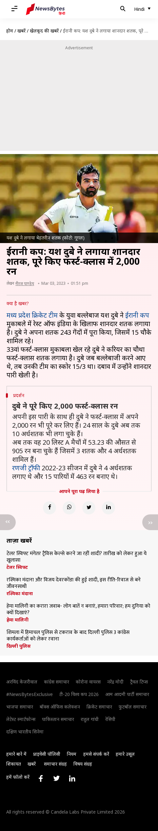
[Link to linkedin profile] (72, 778)
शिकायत (13, 764)
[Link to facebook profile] (41, 778)
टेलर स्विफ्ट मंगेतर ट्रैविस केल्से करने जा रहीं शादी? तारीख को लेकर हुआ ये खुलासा (77, 557)
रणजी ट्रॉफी (26, 467)
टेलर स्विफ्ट (17, 567)
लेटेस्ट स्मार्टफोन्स (20, 719)
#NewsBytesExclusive (29, 694)
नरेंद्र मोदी (115, 682)
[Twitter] (88, 507)
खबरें (21, 31)
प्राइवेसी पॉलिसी (46, 754)
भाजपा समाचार (19, 707)
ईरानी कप (137, 315)
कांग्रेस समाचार (56, 682)
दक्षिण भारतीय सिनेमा (25, 732)
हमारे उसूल (125, 754)
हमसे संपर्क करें (96, 754)
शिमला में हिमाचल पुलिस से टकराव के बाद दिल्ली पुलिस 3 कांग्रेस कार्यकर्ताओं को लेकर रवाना (68, 635)
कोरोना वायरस (88, 682)
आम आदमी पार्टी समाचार (127, 694)
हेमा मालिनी (18, 620)
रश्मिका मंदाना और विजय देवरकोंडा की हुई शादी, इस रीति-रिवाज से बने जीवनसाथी (74, 583)
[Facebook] (49, 507)
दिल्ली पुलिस (18, 646)
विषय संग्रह (82, 764)
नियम (71, 754)
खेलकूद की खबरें (44, 31)
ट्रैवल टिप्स (139, 682)
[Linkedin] (108, 507)
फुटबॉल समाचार (133, 707)
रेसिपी (110, 719)
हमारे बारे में (16, 754)
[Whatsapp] (69, 507)
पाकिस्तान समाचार (58, 719)
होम (9, 31)
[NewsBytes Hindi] (45, 9)
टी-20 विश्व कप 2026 (79, 694)
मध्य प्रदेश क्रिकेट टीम (32, 315)
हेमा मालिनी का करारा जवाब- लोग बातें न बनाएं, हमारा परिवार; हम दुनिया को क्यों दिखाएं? (78, 609)
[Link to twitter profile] (56, 778)
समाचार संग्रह (55, 764)
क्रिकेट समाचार (99, 707)
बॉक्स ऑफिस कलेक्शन (60, 707)
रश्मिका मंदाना (20, 593)
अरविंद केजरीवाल (21, 682)
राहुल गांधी (90, 719)
